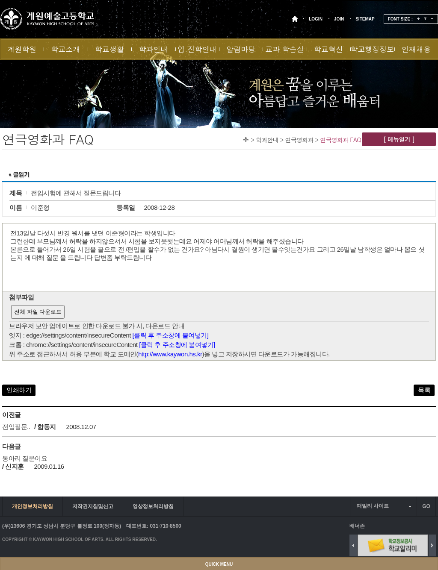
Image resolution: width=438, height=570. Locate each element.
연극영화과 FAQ (340, 139)
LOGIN (316, 19)
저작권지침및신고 (92, 506)
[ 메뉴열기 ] (398, 139)
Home (246, 139)
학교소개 (65, 49)
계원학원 (21, 49)
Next (432, 545)
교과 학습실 (284, 49)
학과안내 (153, 49)
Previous (353, 545)
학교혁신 (328, 49)
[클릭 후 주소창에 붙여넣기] (171, 335)
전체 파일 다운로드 (38, 312)
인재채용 (416, 49)
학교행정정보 (372, 49)
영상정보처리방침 (153, 506)
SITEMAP (364, 19)
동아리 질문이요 (24, 458)
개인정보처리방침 (32, 506)
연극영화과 (299, 139)
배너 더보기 (434, 526)
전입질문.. (16, 426)
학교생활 (109, 49)
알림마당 (240, 49)
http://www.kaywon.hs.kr (170, 354)
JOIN (339, 19)
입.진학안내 (197, 49)
